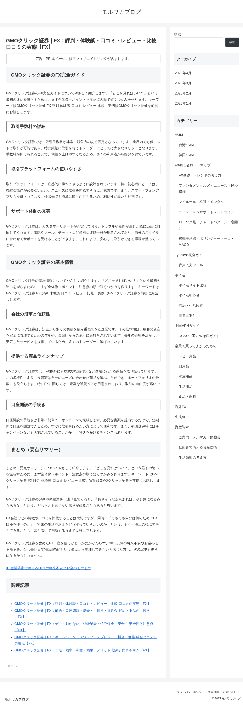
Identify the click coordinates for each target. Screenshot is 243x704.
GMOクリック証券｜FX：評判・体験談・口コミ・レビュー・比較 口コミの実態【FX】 (82, 604)
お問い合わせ (231, 692)
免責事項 (213, 692)
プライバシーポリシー (190, 692)
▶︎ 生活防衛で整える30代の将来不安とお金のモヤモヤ (48, 568)
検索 (177, 34)
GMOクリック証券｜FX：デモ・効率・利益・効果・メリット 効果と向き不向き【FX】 (82, 650)
